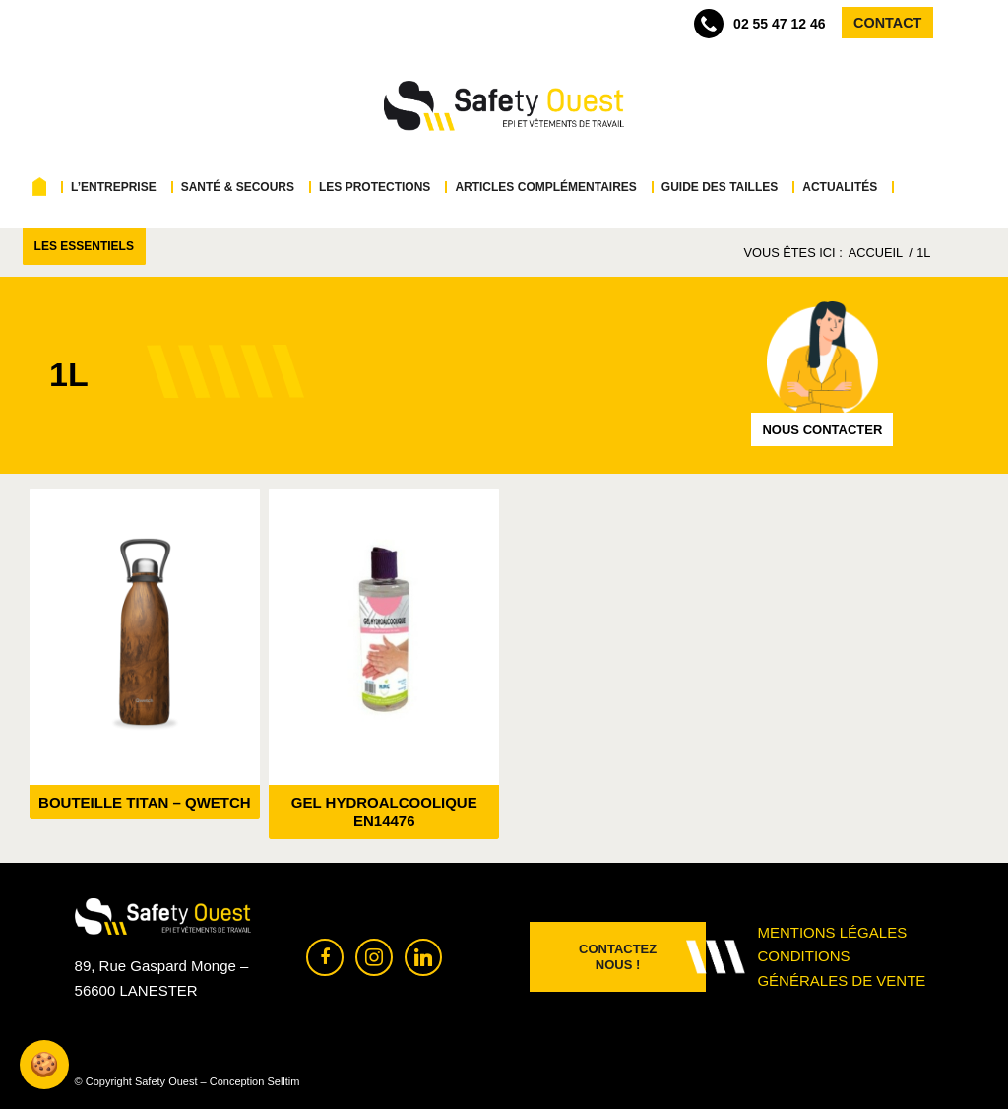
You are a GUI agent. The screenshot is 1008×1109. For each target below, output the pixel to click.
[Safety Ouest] (503, 106)
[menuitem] (44, 187)
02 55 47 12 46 (759, 23)
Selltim (283, 1081)
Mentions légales (832, 932)
